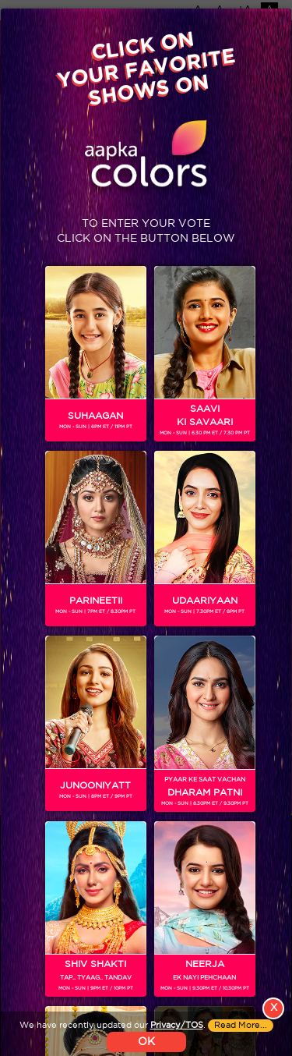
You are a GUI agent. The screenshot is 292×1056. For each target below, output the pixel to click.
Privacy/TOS (176, 1038)
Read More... (240, 1038)
